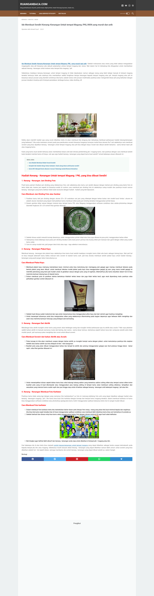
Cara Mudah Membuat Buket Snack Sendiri (42, 177)
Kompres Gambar (93, 589)
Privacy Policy (74, 589)
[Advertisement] (59, 49)
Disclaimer (83, 589)
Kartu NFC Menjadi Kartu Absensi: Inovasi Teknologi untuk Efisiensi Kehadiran (53, 183)
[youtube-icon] (125, 3)
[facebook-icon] (121, 3)
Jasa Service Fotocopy (48, 10)
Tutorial (34, 10)
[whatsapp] (73, 524)
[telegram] (88, 524)
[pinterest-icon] (131, 3)
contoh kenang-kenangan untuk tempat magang (70, 506)
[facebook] (29, 524)
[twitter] (43, 524)
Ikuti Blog (63, 10)
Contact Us (64, 589)
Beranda (25, 10)
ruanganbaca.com (35, 2)
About (57, 589)
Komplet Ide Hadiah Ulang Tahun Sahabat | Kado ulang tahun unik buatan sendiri (54, 180)
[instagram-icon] (128, 3)
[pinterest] (58, 524)
